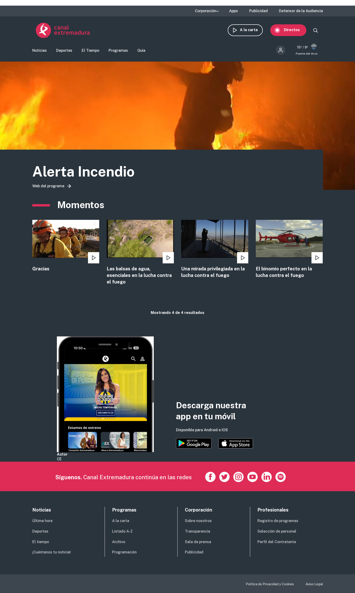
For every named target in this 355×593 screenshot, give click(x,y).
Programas (118, 50)
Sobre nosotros (198, 521)
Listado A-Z (122, 531)
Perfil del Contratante (276, 542)
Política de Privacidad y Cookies (270, 584)
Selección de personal (276, 531)
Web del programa (48, 186)
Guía (141, 50)
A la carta (252, 30)
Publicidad (258, 11)
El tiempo (40, 542)
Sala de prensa (198, 542)
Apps (233, 11)
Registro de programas (277, 521)
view (65, 246)
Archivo (118, 542)
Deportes (64, 50)
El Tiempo (90, 50)
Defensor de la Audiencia (301, 11)
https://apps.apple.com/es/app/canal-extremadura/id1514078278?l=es (235, 443)
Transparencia (197, 531)
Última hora (42, 521)
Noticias (39, 50)
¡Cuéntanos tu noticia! (51, 552)
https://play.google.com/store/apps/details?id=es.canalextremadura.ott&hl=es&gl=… (194, 443)
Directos (295, 30)
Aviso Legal (314, 584)
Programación (124, 552)
